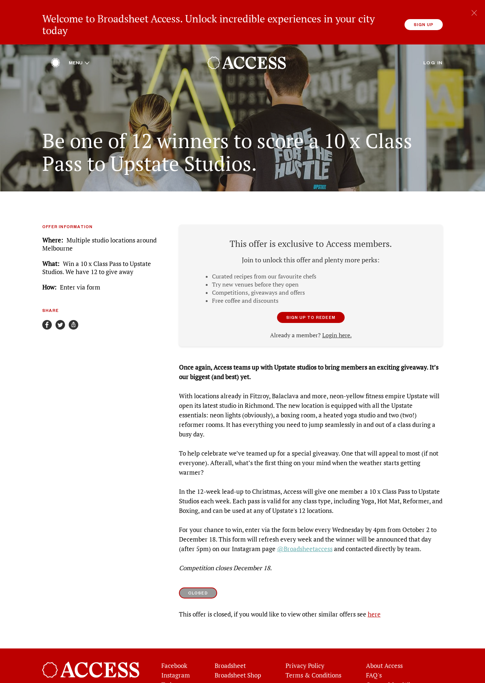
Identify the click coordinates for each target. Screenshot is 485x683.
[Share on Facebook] (47, 309)
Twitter (171, 670)
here (374, 599)
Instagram (175, 660)
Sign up (424, 24)
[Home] (55, 50)
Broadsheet (230, 651)
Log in (433, 47)
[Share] (73, 309)
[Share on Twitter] (60, 309)
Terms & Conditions (313, 660)
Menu (79, 47)
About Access (384, 651)
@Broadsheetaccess (305, 534)
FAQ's (374, 660)
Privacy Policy (304, 651)
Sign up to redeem (310, 302)
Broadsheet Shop (238, 660)
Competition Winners (396, 670)
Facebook (174, 651)
